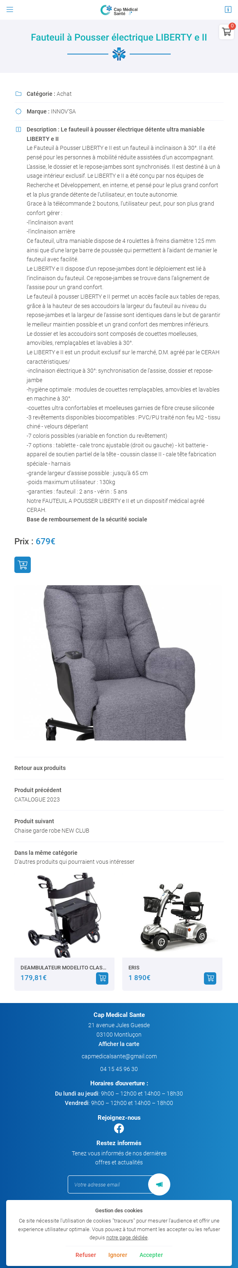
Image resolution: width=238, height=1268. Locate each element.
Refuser (86, 1255)
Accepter (151, 1255)
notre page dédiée (127, 1237)
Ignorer (117, 1255)
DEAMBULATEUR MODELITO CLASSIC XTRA (64, 968)
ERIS (134, 968)
